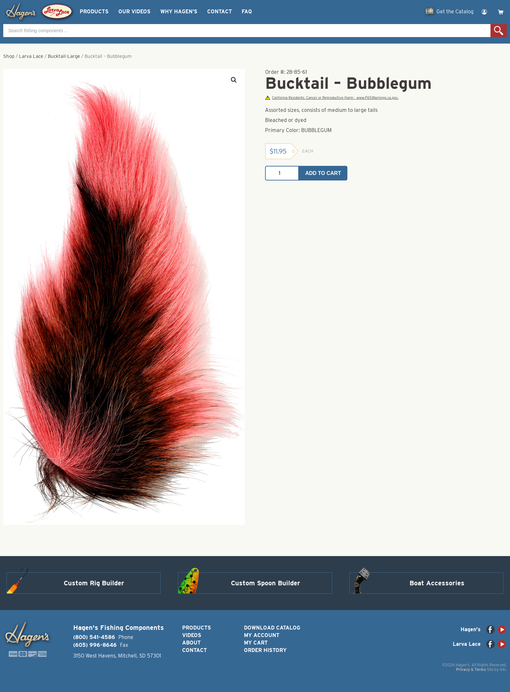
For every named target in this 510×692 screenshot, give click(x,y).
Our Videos (134, 11)
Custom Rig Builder (94, 583)
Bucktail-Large (64, 56)
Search (498, 30)
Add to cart (323, 173)
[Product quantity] (282, 173)
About (191, 643)
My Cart (256, 643)
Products (94, 11)
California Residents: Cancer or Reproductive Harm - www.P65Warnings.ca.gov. (331, 98)
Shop (8, 56)
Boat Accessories (436, 583)
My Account (261, 635)
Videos (191, 635)
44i (503, 669)
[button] (234, 80)
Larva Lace (31, 56)
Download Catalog (272, 628)
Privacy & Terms (471, 669)
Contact (219, 11)
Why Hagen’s (178, 11)
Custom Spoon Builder (265, 583)
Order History (265, 650)
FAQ (247, 11)
